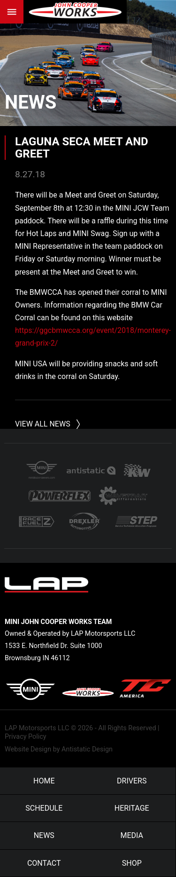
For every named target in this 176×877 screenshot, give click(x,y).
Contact (44, 863)
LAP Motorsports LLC (37, 728)
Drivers (131, 780)
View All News (42, 423)
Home (43, 780)
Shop (132, 863)
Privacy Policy (25, 737)
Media (132, 835)
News (30, 102)
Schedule (43, 808)
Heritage (132, 808)
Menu (11, 12)
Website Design (28, 749)
